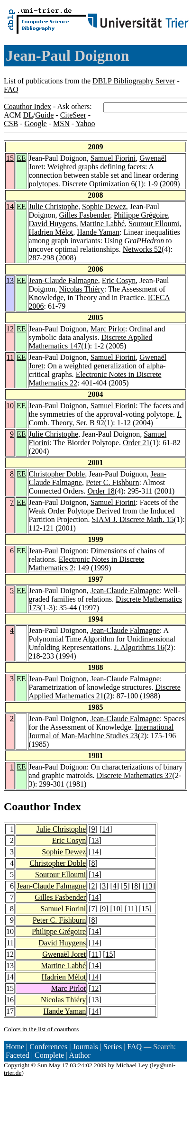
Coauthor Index (27, 106)
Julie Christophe (53, 206)
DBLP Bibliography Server (133, 81)
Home (15, 1047)
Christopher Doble (57, 474)
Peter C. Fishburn (112, 482)
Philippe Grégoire (141, 215)
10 (10, 406)
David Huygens (52, 224)
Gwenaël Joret (64, 954)
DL (28, 115)
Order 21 (136, 443)
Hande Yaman (98, 232)
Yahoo (85, 123)
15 (10, 158)
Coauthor (27, 806)
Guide (44, 115)
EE (21, 158)
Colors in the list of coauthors (41, 1029)
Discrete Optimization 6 (98, 184)
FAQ (11, 89)
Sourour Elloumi (153, 224)
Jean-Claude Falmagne (63, 280)
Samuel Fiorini (113, 158)
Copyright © (20, 1065)
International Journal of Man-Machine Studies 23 (101, 731)
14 (10, 206)
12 (10, 329)
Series (112, 1047)
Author (80, 1055)
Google (36, 123)
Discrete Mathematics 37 (135, 775)
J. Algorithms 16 (139, 647)
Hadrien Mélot (51, 232)
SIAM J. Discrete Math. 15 (132, 519)
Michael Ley (132, 1065)
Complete (49, 1055)
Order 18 (101, 491)
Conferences (48, 1047)
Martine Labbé (102, 224)
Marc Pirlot (108, 329)
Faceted (17, 1055)
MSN (61, 123)
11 (10, 357)
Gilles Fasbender (84, 215)
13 (10, 280)
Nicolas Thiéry (81, 289)
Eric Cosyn (119, 280)
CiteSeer (73, 115)
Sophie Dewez (104, 206)
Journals (85, 1047)
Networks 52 (142, 249)
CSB (11, 123)
